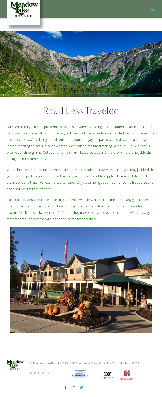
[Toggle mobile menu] (153, 9)
